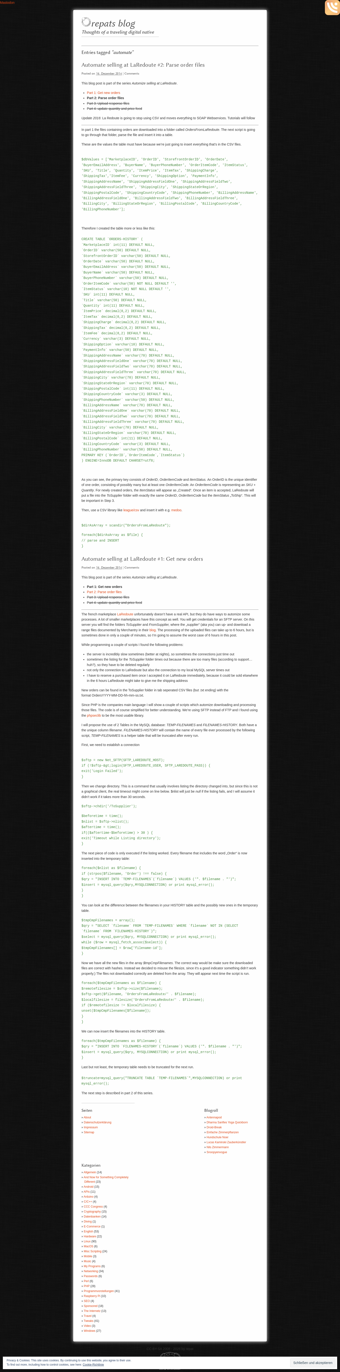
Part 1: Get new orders (103, 93)
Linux (87, 1241)
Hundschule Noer (218, 1137)
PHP (86, 1286)
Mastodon (7, 2)
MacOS (88, 1246)
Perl (86, 1281)
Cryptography (92, 1211)
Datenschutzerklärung (97, 1122)
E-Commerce (92, 1226)
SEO (87, 1301)
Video (87, 1326)
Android (88, 1186)
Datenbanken (92, 1216)
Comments (131, 73)
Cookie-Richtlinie (93, 1364)
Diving (88, 1221)
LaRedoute (125, 614)
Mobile (88, 1256)
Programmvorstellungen (99, 1291)
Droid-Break (214, 1127)
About (87, 1117)
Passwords (91, 1276)
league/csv (131, 510)
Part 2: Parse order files (104, 592)
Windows (89, 1330)
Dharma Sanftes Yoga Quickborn (227, 1122)
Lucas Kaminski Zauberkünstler (226, 1142)
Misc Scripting (93, 1251)
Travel (88, 1316)
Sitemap (89, 1132)
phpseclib (94, 715)
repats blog (113, 23)
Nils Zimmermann (218, 1147)
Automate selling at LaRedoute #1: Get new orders (142, 559)
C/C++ (88, 1201)
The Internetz (92, 1311)
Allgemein (90, 1172)
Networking (91, 1271)
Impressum (91, 1127)
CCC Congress (93, 1206)
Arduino (88, 1196)
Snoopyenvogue (217, 1152)
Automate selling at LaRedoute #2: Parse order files (143, 65)
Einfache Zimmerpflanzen (223, 1132)
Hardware (90, 1236)
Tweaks (89, 1321)
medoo (176, 510)
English (88, 1231)
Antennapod (214, 1117)
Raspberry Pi (92, 1296)
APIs (86, 1191)
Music (87, 1261)
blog (152, 630)
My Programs (92, 1266)
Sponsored (91, 1306)
